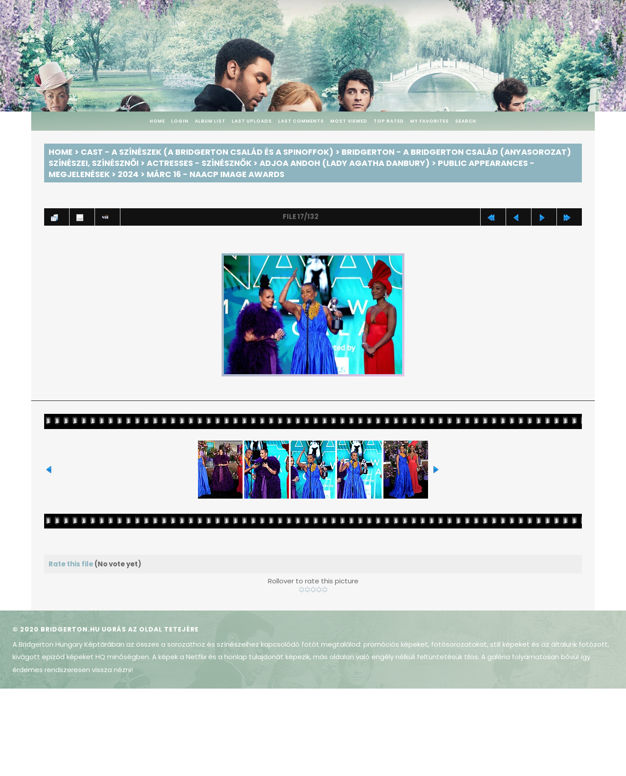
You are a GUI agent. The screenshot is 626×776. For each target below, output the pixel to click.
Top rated (389, 121)
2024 (128, 174)
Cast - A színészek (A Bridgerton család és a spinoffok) (207, 151)
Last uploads (252, 121)
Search (465, 121)
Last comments (301, 121)
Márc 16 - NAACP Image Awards (215, 174)
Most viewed (348, 121)
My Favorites (429, 121)
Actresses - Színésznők (199, 163)
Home (157, 121)
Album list (210, 121)
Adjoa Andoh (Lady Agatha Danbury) (344, 163)
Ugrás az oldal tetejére (150, 629)
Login (180, 121)
